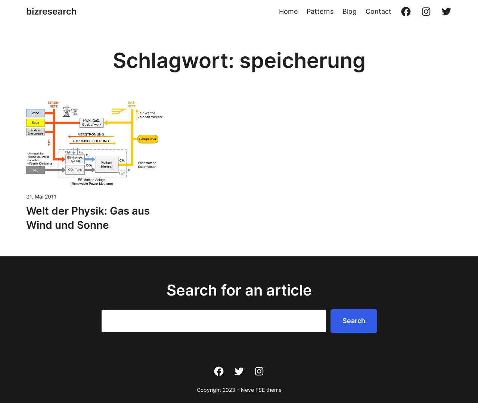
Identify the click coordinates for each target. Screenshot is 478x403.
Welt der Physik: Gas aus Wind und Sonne (88, 217)
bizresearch (51, 11)
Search (353, 321)
